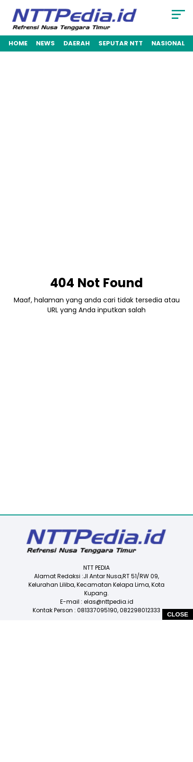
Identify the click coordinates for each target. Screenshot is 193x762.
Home (18, 43)
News (45, 43)
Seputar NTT (120, 43)
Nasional (168, 43)
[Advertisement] (96, 166)
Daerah (76, 43)
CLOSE (177, 614)
